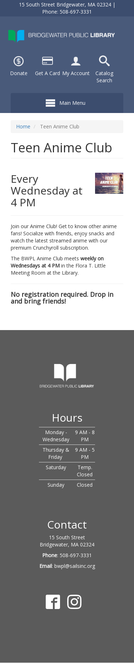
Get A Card (47, 73)
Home (23, 126)
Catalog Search (104, 77)
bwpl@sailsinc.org (74, 566)
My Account (76, 73)
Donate (19, 73)
